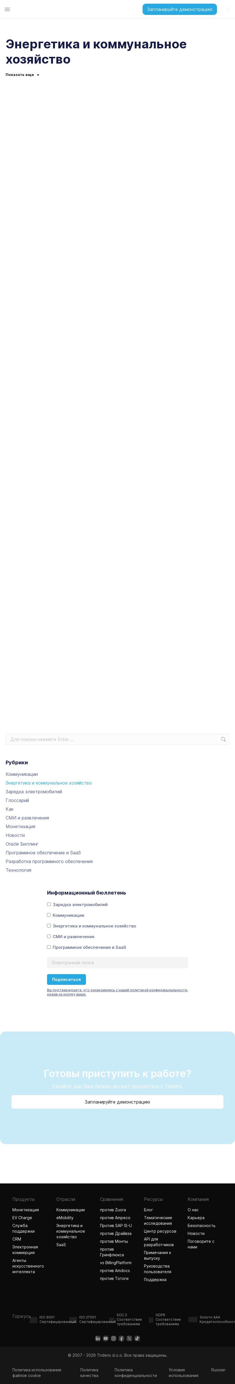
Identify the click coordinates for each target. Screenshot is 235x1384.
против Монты (114, 1241)
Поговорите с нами (201, 1244)
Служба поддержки (23, 1228)
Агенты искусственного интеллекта (29, 1266)
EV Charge (22, 1217)
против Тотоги (115, 1278)
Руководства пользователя (157, 1269)
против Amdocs (115, 1270)
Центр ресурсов (160, 1231)
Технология (18, 870)
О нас (193, 1209)
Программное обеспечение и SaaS (43, 852)
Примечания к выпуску (157, 1255)
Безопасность (202, 1225)
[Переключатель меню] (7, 9)
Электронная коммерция (25, 1249)
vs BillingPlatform (116, 1262)
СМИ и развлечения (27, 818)
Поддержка (155, 1279)
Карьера (196, 1217)
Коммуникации (22, 774)
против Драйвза (116, 1233)
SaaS (61, 1244)
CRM (16, 1239)
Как (10, 809)
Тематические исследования (158, 1220)
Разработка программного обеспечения (49, 861)
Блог (148, 1209)
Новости (15, 835)
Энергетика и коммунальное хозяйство (49, 783)
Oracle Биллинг (22, 844)
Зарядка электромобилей (34, 791)
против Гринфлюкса (112, 1252)
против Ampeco (115, 1217)
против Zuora (113, 1209)
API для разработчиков (159, 1242)
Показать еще (22, 74)
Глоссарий (17, 800)
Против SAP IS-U (116, 1225)
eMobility (65, 1217)
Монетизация (20, 826)
